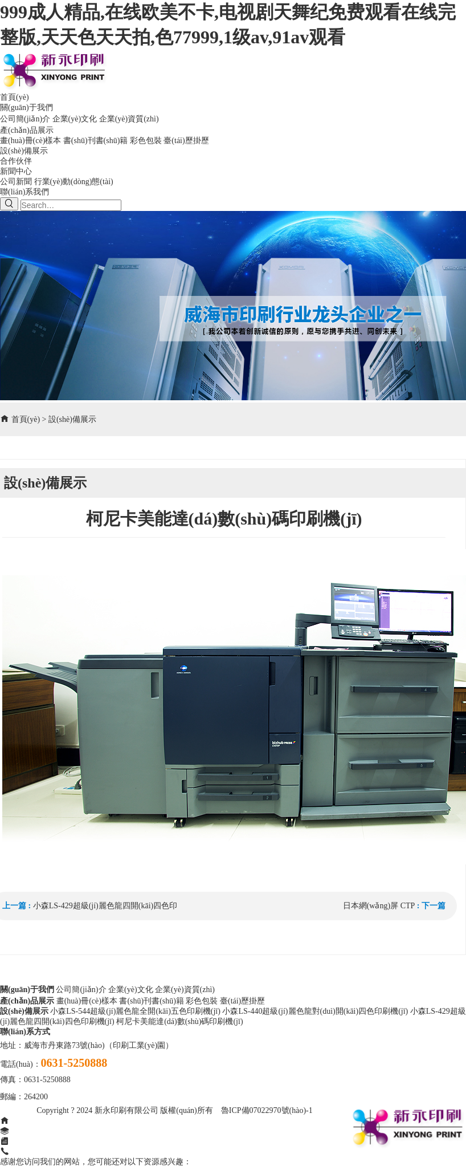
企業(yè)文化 (74, 119)
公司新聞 (16, 181)
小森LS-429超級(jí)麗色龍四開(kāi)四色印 (105, 905)
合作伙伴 (16, 161)
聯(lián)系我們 (24, 192)
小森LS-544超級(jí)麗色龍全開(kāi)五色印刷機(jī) (135, 1011)
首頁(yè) (14, 97)
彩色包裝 (146, 140)
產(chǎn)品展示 (27, 130)
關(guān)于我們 (26, 107)
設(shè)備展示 (24, 151)
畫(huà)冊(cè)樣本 (30, 140)
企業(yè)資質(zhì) (129, 119)
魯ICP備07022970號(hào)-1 (267, 1110)
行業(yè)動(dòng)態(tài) (73, 181)
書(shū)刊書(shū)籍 (95, 140)
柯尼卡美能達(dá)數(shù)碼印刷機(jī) (179, 1021)
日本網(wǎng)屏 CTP (379, 905)
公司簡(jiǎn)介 (25, 119)
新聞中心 (16, 171)
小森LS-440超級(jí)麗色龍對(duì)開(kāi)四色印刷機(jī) (315, 1011)
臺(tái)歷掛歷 (186, 140)
